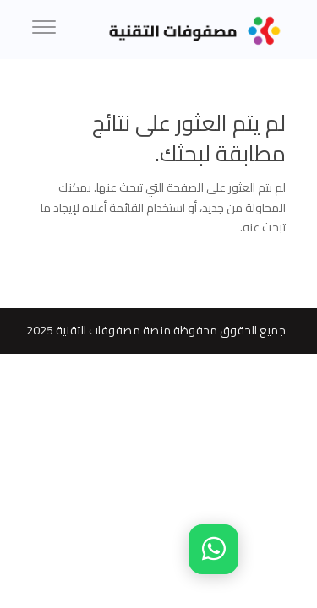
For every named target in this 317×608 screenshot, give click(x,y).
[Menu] (44, 29)
